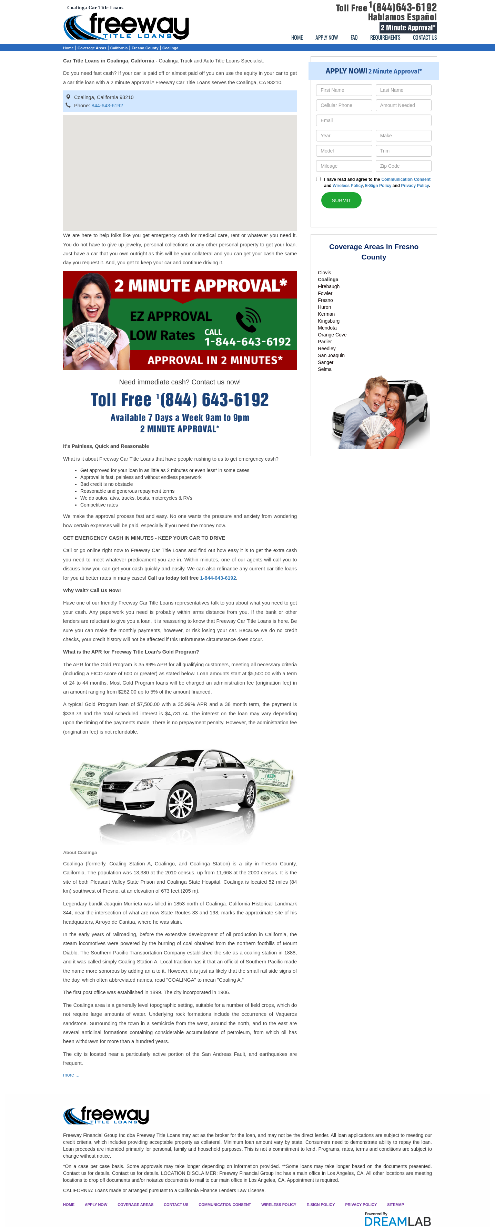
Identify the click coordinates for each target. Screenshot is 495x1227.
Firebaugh (329, 286)
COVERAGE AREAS (135, 1205)
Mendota (327, 328)
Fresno (325, 300)
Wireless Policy (348, 185)
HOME (297, 37)
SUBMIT (341, 200)
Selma (325, 369)
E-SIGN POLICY (321, 1205)
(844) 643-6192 (212, 399)
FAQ (354, 37)
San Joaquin (331, 355)
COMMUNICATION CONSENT (225, 1205)
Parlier (325, 341)
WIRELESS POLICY (278, 1205)
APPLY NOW (326, 37)
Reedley (326, 348)
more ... (71, 1075)
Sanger (325, 362)
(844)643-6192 (403, 7)
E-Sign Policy (378, 185)
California (119, 48)
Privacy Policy (415, 185)
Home (68, 48)
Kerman (326, 314)
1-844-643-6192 (218, 578)
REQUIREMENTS (385, 37)
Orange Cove (332, 334)
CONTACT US (425, 37)
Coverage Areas (92, 48)
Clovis (324, 272)
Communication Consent (406, 179)
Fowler (325, 293)
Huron (324, 307)
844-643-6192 (107, 105)
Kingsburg (329, 321)
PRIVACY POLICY (361, 1205)
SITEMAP (395, 1205)
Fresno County (145, 48)
